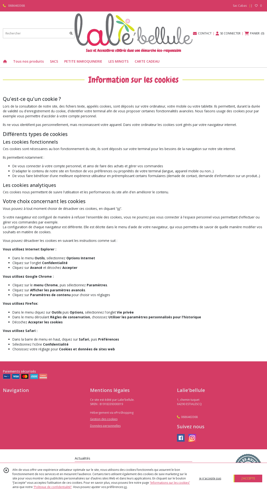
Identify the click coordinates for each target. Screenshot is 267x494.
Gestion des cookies (103, 419)
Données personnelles (105, 426)
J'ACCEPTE (248, 478)
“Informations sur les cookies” (170, 483)
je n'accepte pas (210, 478)
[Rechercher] (71, 33)
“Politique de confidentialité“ (52, 487)
